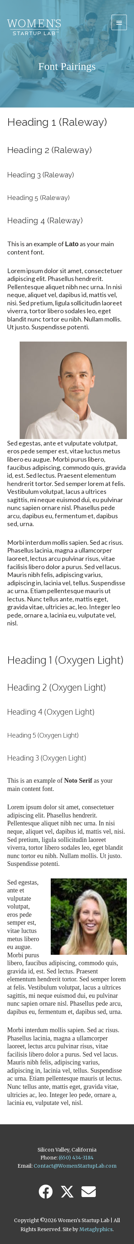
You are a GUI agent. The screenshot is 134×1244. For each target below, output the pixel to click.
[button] (46, 1192)
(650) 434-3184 (76, 1158)
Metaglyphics (96, 1229)
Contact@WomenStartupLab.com (75, 1166)
